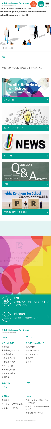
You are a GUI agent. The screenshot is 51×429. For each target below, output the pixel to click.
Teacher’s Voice (32, 350)
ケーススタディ (32, 354)
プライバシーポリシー (11, 408)
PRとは (29, 337)
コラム (5, 387)
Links (28, 396)
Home (4, 337)
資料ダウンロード (41, 4)
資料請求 (5, 400)
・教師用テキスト (9, 358)
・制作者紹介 (7, 354)
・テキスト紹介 (8, 373)
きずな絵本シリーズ (34, 413)
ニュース (6, 383)
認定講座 (5, 377)
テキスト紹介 (8, 343)
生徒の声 (29, 358)
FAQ (28, 383)
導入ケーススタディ (35, 343)
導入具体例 (30, 347)
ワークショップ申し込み (33, 4)
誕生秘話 (5, 347)
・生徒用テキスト (9, 362)
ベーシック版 (7, 366)
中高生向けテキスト (10, 350)
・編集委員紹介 (8, 369)
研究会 (28, 362)
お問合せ (6, 396)
